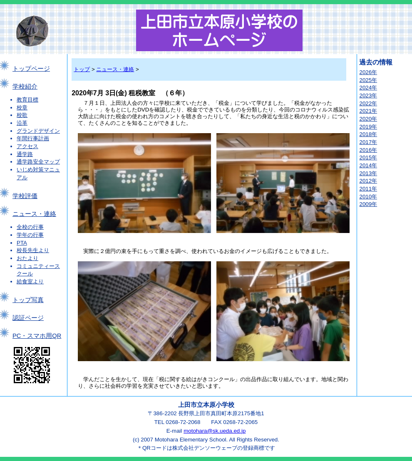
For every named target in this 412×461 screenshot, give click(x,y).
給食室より (30, 281)
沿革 (22, 123)
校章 (22, 107)
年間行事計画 (33, 138)
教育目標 (27, 100)
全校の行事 (30, 227)
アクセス (27, 146)
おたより (27, 258)
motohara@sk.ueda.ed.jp (215, 431)
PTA (22, 243)
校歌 (22, 115)
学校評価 (24, 196)
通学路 (25, 154)
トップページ (31, 68)
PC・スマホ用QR (36, 335)
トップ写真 (28, 300)
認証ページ (28, 318)
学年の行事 (30, 235)
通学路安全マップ (38, 162)
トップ (82, 69)
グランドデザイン (38, 131)
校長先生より (33, 250)
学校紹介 (24, 86)
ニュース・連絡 (34, 214)
